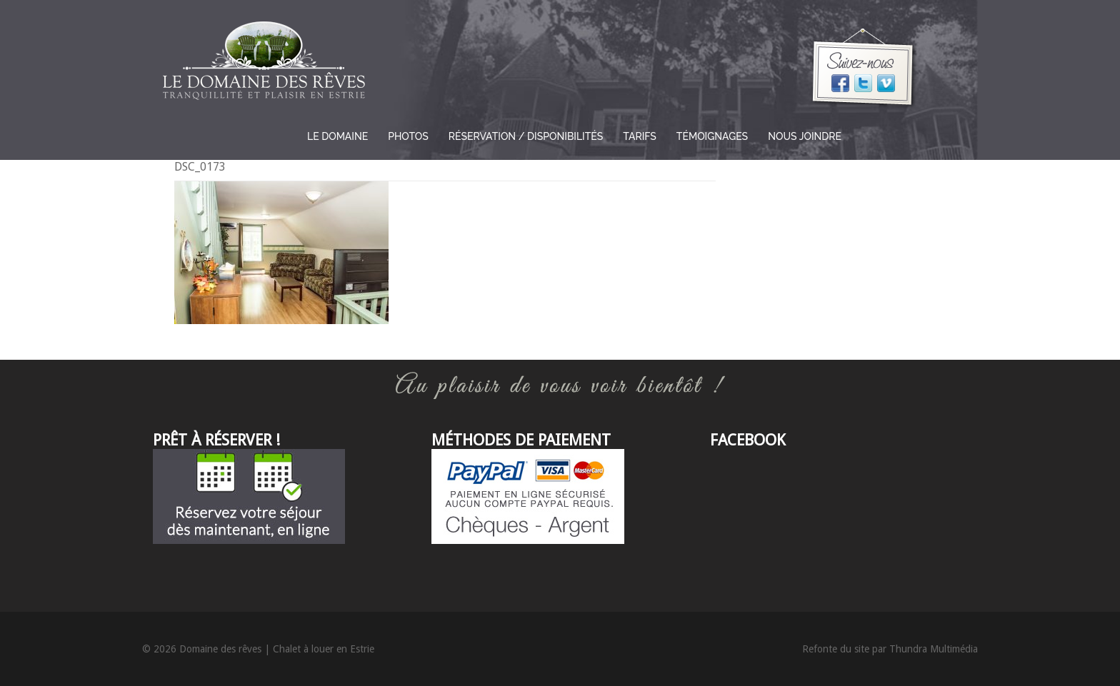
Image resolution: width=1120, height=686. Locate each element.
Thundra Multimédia (933, 649)
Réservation (526, 136)
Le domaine (337, 136)
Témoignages (712, 136)
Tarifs (639, 136)
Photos (408, 136)
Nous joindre (804, 136)
